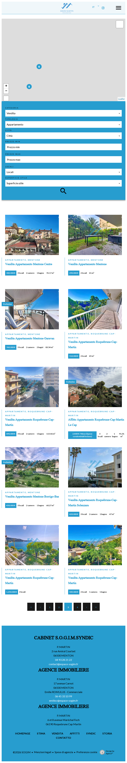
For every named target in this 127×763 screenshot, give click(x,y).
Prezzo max (13, 154)
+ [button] (6, 86)
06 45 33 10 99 (63, 696)
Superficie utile (16, 178)
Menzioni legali (42, 752)
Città (8, 130)
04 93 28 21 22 (63, 659)
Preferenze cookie (86, 752)
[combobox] (63, 113)
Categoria (12, 108)
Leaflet (121, 99)
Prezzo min (12, 141)
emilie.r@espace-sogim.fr (63, 700)
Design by (106, 752)
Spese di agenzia (64, 752)
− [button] (6, 91)
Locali (9, 167)
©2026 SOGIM (22, 752)
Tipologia (11, 119)
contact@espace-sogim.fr (63, 664)
